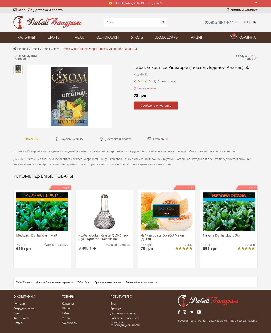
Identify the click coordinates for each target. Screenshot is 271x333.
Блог (21, 10)
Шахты (53, 37)
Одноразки (107, 37)
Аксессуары (167, 37)
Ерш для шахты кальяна (108, 282)
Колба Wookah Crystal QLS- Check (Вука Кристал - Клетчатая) (103, 237)
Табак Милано (24, 282)
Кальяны (26, 37)
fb (179, 311)
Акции (197, 37)
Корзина (244, 36)
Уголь (137, 37)
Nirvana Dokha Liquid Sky (221, 235)
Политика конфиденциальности (125, 323)
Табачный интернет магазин (141, 282)
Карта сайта (21, 318)
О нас (17, 313)
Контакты (19, 303)
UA (253, 22)
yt (199, 311)
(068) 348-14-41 (219, 22)
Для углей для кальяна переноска (54, 282)
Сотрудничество (24, 308)
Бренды (115, 308)
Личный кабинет (244, 10)
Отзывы (18, 323)
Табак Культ (84, 282)
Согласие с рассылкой (125, 318)
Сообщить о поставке (156, 105)
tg (191, 311)
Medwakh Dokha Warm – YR (36, 235)
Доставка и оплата (48, 10)
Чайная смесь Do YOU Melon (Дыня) (162, 237)
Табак (78, 37)
